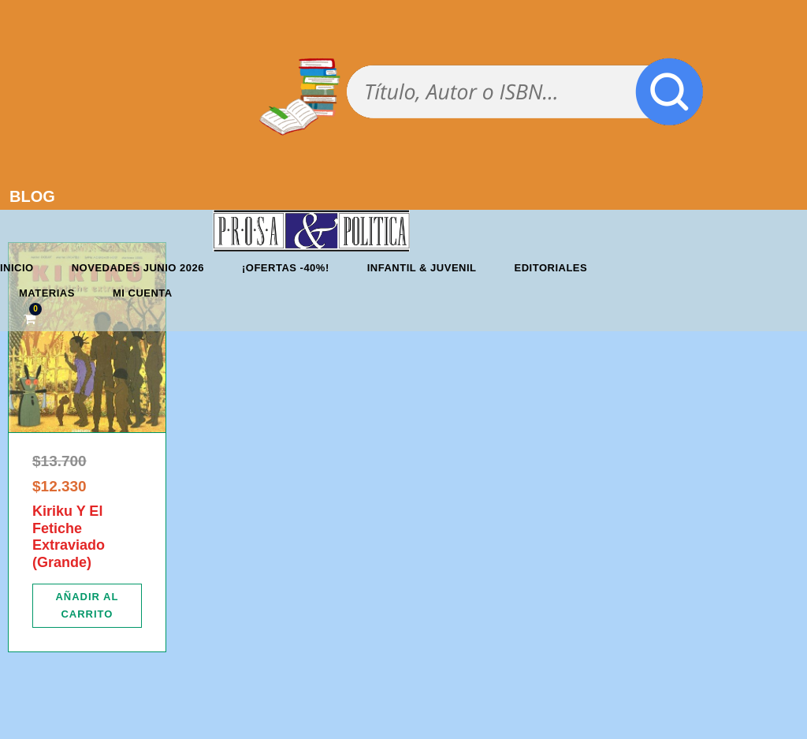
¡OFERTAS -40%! (285, 268)
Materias (47, 293)
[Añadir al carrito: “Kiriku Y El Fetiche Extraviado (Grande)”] (87, 606)
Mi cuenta (143, 293)
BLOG (32, 196)
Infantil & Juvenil (422, 268)
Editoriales (551, 268)
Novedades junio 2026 (138, 268)
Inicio (17, 268)
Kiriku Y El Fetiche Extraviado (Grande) (68, 536)
